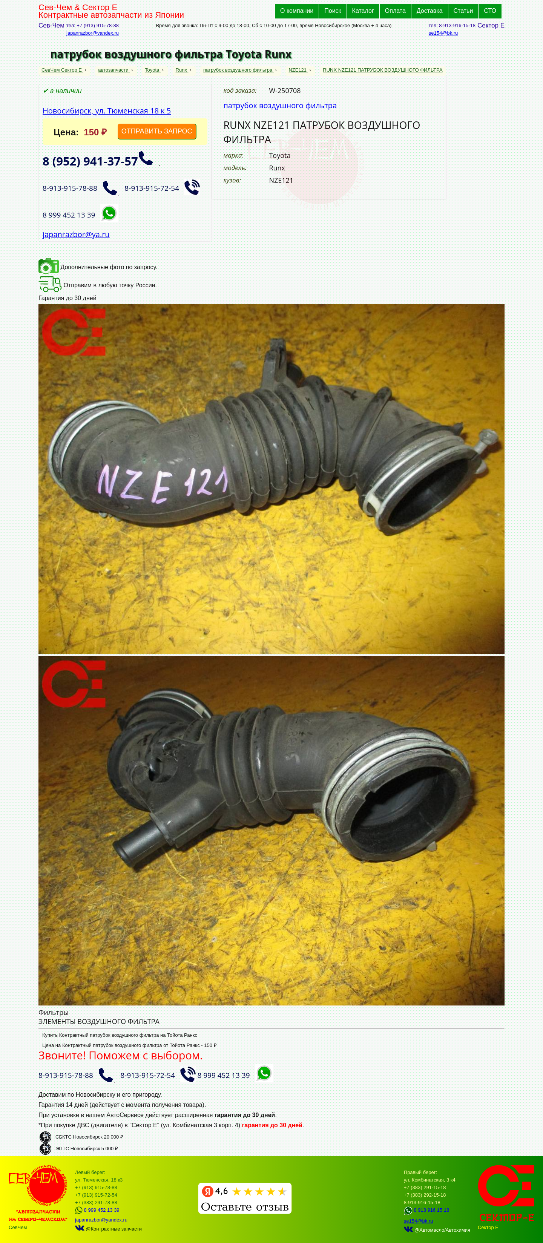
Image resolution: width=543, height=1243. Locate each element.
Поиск (332, 11)
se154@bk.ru (443, 33)
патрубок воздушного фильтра (238, 70)
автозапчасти (114, 70)
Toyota (153, 70)
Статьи (463, 11)
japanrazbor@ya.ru (76, 234)
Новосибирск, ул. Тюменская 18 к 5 (107, 111)
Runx (182, 70)
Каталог (363, 11)
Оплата (395, 11)
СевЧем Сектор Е (62, 70)
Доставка (430, 11)
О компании (296, 11)
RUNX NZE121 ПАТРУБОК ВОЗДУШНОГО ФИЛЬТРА (382, 70)
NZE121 (298, 70)
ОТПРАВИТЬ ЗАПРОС (156, 131)
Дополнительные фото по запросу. (97, 267)
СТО (490, 11)
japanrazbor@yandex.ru (92, 33)
